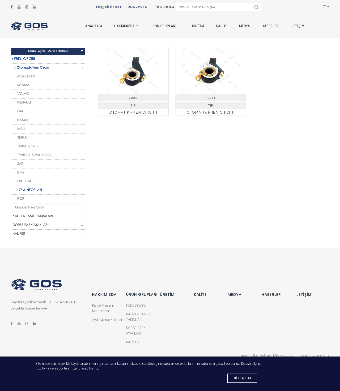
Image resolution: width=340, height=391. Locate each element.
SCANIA (23, 85)
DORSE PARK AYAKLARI (30, 225)
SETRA (22, 138)
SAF (20, 164)
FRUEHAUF (25, 181)
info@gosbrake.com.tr (109, 7)
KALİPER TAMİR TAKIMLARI (33, 216)
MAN (21, 129)
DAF (20, 111)
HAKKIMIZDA (124, 26)
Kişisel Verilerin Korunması (103, 308)
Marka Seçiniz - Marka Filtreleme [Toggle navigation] (55, 51)
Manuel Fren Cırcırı (29, 208)
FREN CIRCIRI (24, 59)
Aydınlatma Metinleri (107, 320)
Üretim (198, 26)
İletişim (297, 26)
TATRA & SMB (27, 146)
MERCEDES (26, 76)
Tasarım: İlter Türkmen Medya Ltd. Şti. (266, 355)
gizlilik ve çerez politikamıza (57, 368)
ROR (20, 199)
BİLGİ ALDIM (242, 378)
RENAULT (24, 103)
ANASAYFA (93, 26)
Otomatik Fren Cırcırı (33, 68)
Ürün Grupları (163, 26)
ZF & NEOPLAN (30, 190)
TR (326, 7)
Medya (244, 26)
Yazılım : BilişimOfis (315, 355)
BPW (21, 173)
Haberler (270, 26)
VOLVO (23, 94)
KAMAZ (23, 120)
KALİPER (19, 234)
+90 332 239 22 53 (137, 7)
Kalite (221, 26)
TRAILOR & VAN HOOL (34, 155)
